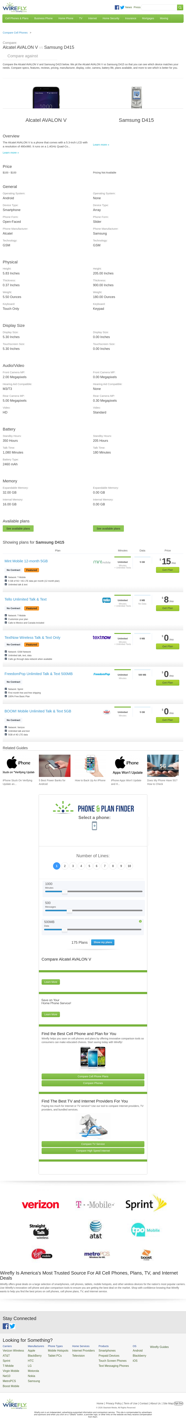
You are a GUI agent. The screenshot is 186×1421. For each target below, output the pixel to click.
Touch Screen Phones (98, 1359)
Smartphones (94, 1350)
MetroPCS (8, 1376)
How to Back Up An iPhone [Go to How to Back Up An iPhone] (90, 780)
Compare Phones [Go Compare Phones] (93, 1083)
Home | (101, 1397)
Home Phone (65, 18)
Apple (27, 1350)
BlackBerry (30, 1354)
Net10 (6, 1372)
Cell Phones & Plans (17, 18)
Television (70, 1354)
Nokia (27, 1372)
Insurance (130, 18)
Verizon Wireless (11, 1350)
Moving (164, 18)
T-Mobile (7, 1363)
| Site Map (167, 1397)
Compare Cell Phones (15, 32)
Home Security (111, 18)
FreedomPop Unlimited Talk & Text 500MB (39, 674)
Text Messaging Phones (99, 1363)
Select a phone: (94, 818)
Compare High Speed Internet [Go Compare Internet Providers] (93, 1150)
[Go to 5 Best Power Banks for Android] (54, 766)
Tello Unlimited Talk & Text (26, 599)
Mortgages (148, 18)
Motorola (28, 1367)
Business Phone (43, 18)
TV (80, 18)
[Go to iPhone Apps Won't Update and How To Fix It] (127, 766)
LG (25, 1363)
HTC (26, 1359)
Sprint (6, 1359)
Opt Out (178, 1398)
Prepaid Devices (96, 1354)
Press (137, 7)
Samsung (29, 1376)
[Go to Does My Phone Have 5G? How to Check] (163, 766)
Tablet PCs (50, 1354)
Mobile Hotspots (52, 1350)
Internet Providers (74, 1350)
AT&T (6, 1354)
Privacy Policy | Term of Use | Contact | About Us (133, 1397)
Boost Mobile (9, 1380)
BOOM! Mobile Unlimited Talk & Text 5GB (38, 711)
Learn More (50, 982)
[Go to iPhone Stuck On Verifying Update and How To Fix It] (18, 766)
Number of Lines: (93, 856)
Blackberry (121, 1354)
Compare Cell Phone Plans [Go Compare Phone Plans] (93, 1076)
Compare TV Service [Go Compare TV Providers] (93, 1144)
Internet (92, 18)
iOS (118, 1359)
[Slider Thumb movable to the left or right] (65, 892)
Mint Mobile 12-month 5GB (26, 561)
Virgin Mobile (9, 1367)
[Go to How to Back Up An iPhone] (91, 766)
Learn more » (11, 152)
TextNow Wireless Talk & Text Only (32, 637)
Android (120, 1350)
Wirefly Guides (139, 1346)
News (128, 7)
